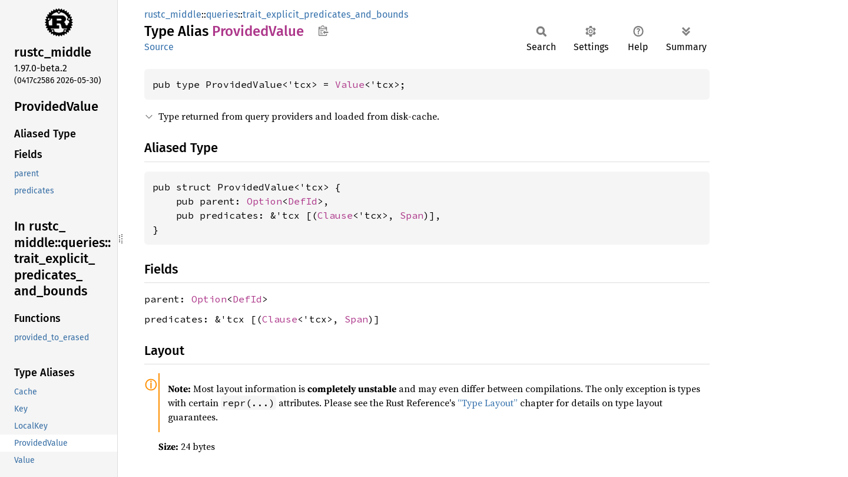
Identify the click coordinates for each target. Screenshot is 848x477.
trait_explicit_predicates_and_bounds (325, 14)
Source (159, 46)
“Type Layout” (488, 402)
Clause (335, 215)
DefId (302, 201)
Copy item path (323, 31)
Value (350, 84)
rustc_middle (172, 14)
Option (264, 201)
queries (222, 14)
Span (411, 215)
